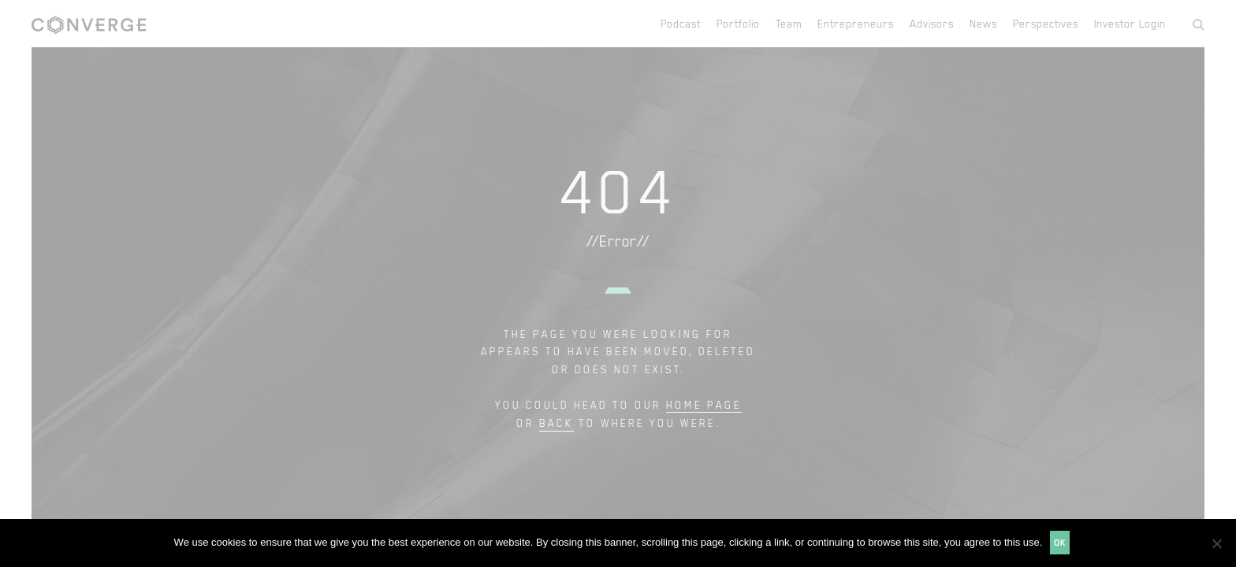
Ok (1060, 542)
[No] (1216, 543)
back (556, 422)
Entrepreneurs (855, 23)
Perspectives (1045, 23)
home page (704, 404)
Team (789, 23)
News (983, 23)
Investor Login (1130, 23)
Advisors (932, 23)
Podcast (681, 23)
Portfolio (738, 23)
